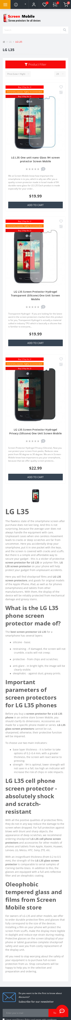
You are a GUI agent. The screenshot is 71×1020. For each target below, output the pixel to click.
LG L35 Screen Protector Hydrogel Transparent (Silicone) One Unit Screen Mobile (35, 295)
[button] (33, 4)
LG (10, 41)
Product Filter (35, 64)
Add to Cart (35, 205)
